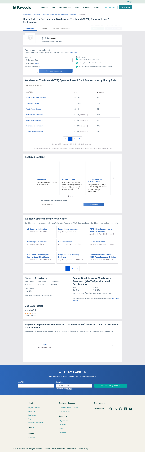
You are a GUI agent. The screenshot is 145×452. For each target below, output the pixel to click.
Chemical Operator (32, 103)
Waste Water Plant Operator (36, 98)
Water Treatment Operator (35, 120)
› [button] (113, 178)
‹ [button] (32, 178)
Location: (28, 57)
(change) (37, 63)
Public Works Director (34, 109)
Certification (36, 14)
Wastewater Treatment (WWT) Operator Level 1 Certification (59, 14)
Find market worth (114, 28)
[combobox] (49, 60)
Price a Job (97, 28)
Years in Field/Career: (32, 67)
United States (27, 14)
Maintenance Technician (34, 126)
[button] (30, 28)
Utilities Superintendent (34, 131)
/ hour (52, 39)
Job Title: (21, 382)
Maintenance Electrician (34, 115)
